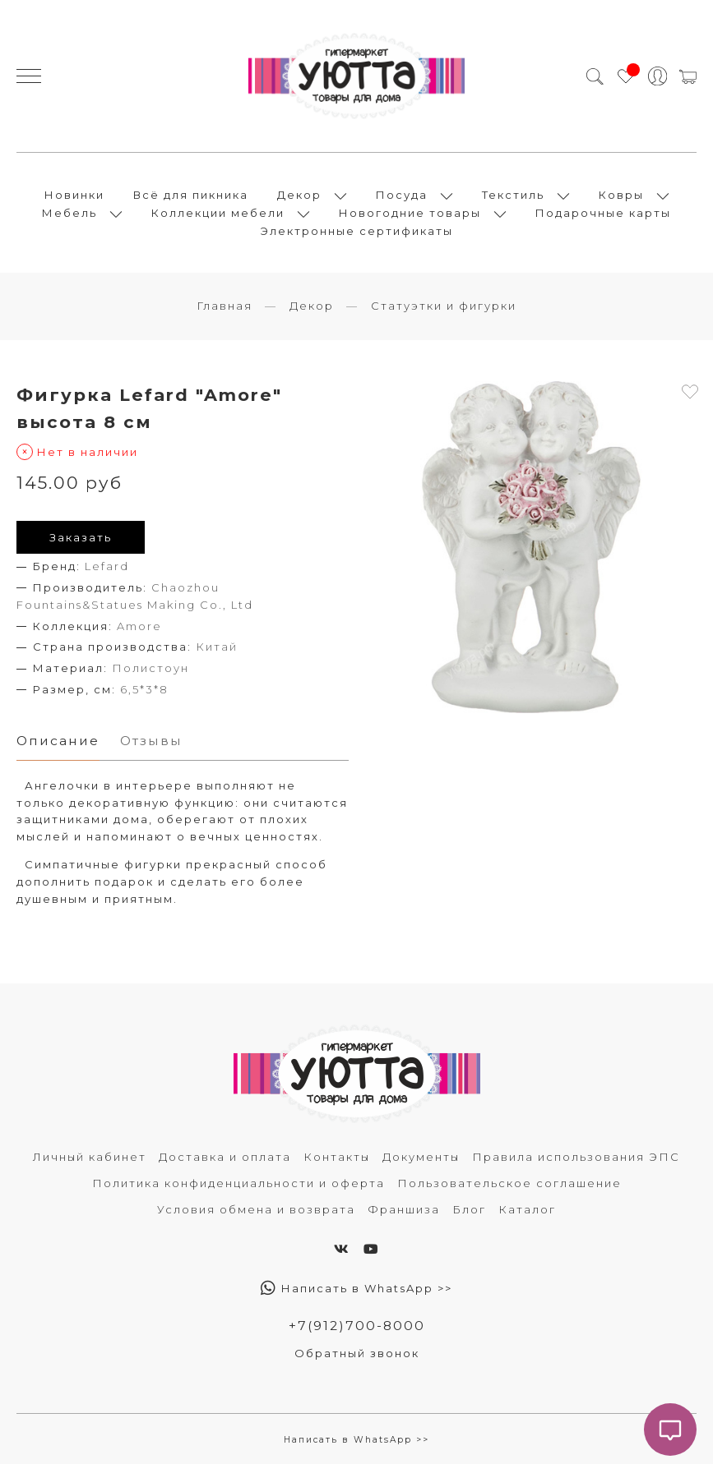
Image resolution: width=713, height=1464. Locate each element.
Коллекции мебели (218, 212)
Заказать (80, 537)
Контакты (336, 1156)
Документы (421, 1156)
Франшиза (404, 1209)
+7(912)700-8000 (357, 1325)
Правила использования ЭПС (576, 1156)
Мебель (69, 212)
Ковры (621, 194)
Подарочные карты (603, 212)
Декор (299, 194)
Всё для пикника (190, 194)
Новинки (74, 194)
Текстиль (513, 194)
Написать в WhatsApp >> (356, 1288)
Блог (469, 1209)
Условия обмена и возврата (256, 1209)
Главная (224, 305)
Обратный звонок (356, 1353)
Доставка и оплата (225, 1156)
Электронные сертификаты (357, 230)
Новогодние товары (410, 212)
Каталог (527, 1209)
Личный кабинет (89, 1156)
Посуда (402, 194)
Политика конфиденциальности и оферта (238, 1183)
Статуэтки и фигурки (443, 305)
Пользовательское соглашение (509, 1183)
